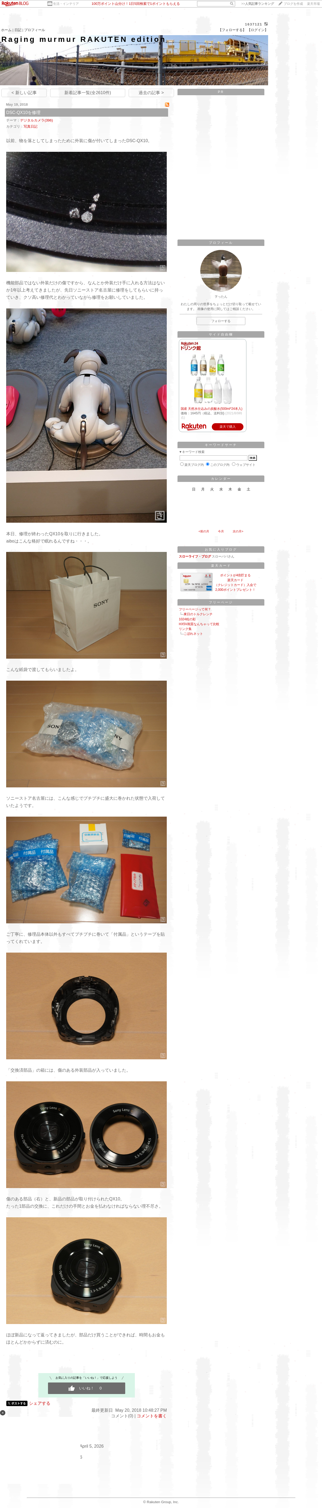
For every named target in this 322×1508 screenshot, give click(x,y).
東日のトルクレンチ (198, 614)
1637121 (253, 24)
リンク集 (185, 629)
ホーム (6, 30)
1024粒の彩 (187, 619)
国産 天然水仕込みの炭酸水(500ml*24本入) (211, 409)
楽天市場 (313, 4)
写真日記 (31, 126)
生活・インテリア (66, 4)
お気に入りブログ (221, 549)
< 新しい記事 (24, 92)
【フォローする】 (232, 30)
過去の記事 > (151, 92)
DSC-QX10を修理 (23, 112)
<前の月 (203, 531)
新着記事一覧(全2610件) (87, 92)
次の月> (238, 531)
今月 (221, 531)
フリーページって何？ (195, 609)
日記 (17, 30)
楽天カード (221, 565)
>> (257, 4)
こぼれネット (193, 634)
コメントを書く (152, 1416)
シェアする (39, 1403)
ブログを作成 (293, 4)
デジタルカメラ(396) (36, 120)
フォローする (221, 321)
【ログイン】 (257, 30)
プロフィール (34, 30)
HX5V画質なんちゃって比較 (199, 624)
